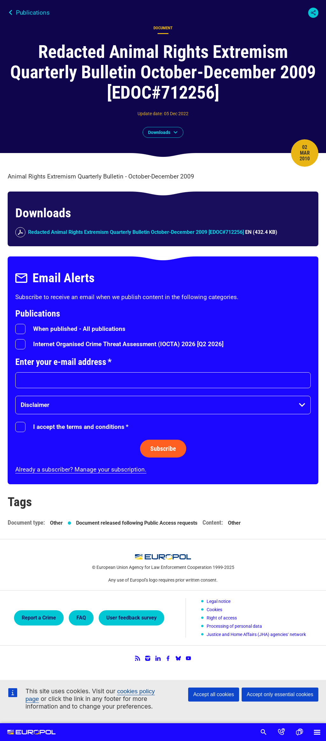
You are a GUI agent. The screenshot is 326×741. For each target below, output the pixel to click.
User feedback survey (131, 618)
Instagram (148, 658)
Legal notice (218, 601)
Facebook (168, 658)
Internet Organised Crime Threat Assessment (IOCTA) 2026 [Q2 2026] (128, 344)
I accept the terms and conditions (81, 426)
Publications (33, 12)
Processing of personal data (234, 626)
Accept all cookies (213, 694)
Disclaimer (35, 405)
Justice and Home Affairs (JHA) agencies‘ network (256, 634)
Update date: (150, 113)
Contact (281, 732)
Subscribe (163, 448)
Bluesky (178, 658)
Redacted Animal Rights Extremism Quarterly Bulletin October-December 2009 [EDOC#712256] (136, 232)
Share (313, 13)
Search (264, 732)
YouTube (188, 658)
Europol (31, 732)
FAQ (81, 618)
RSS (137, 658)
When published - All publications (79, 328)
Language (299, 732)
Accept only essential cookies (280, 694)
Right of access (222, 617)
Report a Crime (39, 618)
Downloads (159, 132)
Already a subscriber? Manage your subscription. (80, 469)
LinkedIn (158, 658)
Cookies (214, 609)
